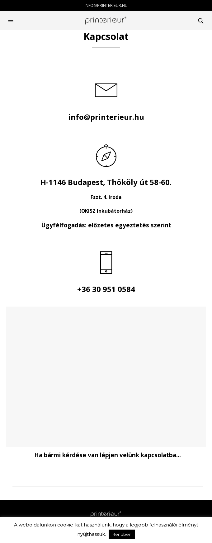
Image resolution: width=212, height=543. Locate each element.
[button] (11, 20)
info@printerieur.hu (106, 5)
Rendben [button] (121, 534)
